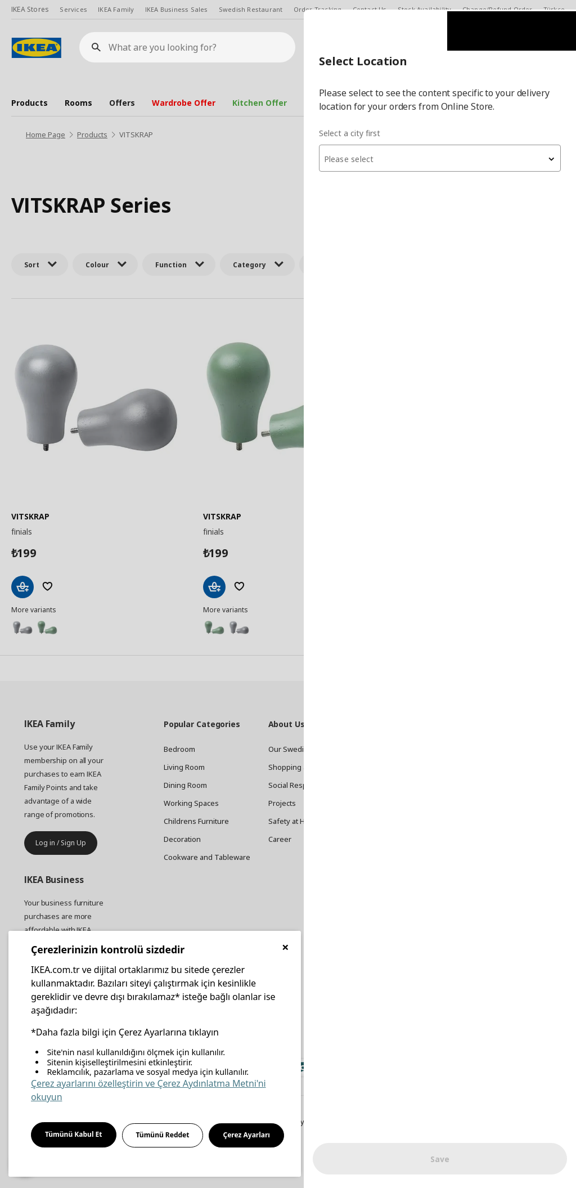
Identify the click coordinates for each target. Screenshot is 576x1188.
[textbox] (441, 150)
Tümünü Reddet (163, 1135)
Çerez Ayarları (246, 1135)
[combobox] (441, 148)
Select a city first (351, 123)
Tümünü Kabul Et (73, 1134)
